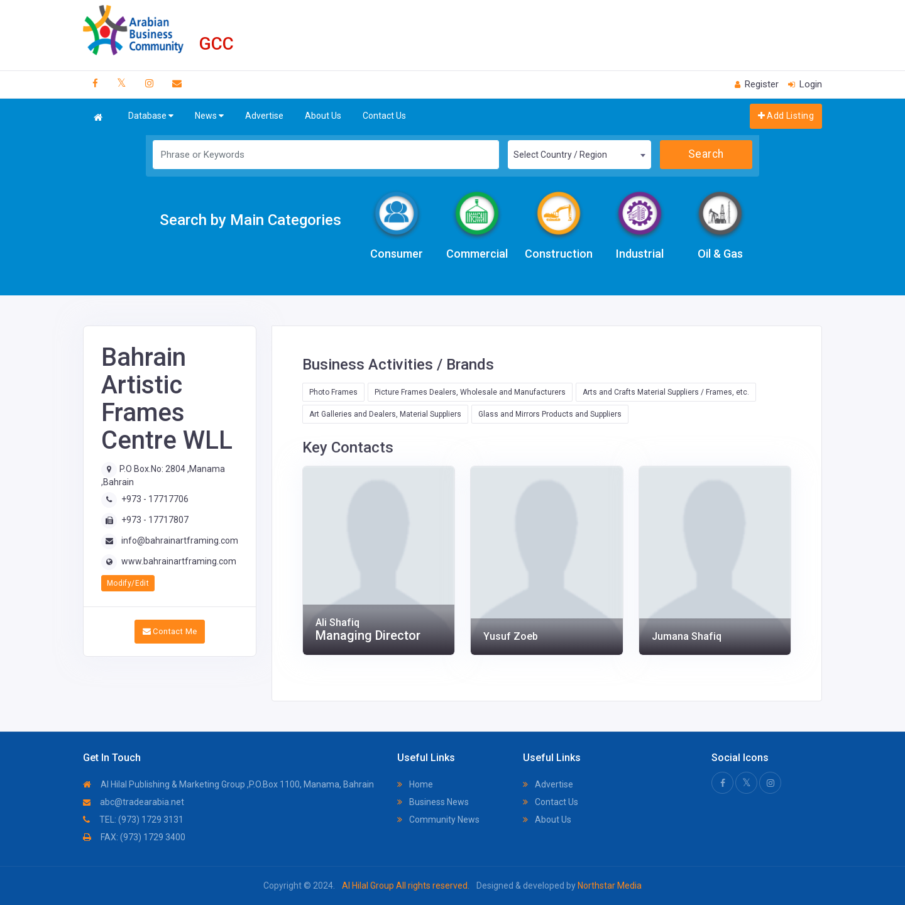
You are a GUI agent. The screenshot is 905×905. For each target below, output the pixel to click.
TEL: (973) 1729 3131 (133, 819)
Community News (438, 819)
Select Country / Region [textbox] (560, 155)
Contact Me (170, 631)
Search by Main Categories (250, 220)
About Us (323, 116)
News (209, 116)
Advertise (264, 116)
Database (150, 116)
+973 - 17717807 (155, 520)
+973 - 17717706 (155, 499)
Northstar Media (609, 885)
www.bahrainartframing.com (178, 561)
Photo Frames (333, 392)
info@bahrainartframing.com (179, 540)
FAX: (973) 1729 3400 (134, 837)
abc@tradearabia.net (133, 802)
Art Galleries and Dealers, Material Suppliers (385, 414)
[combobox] (579, 154)
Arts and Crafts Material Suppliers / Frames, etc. (666, 392)
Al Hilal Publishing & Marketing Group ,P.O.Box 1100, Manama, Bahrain (228, 784)
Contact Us (384, 116)
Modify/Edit (128, 583)
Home (415, 784)
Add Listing (786, 116)
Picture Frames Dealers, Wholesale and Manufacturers (470, 392)
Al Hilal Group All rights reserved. (405, 885)
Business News (433, 802)
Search (706, 154)
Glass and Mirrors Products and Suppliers (550, 414)
